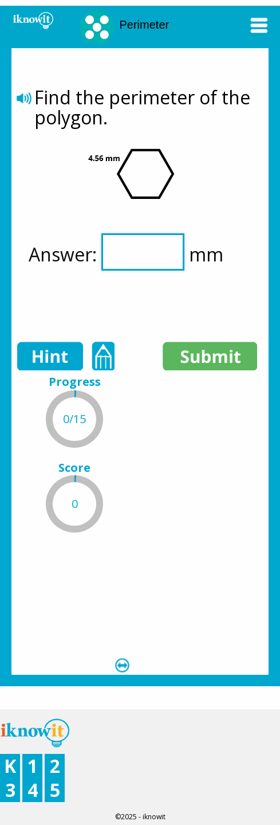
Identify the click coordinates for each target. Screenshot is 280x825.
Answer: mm (126, 252)
